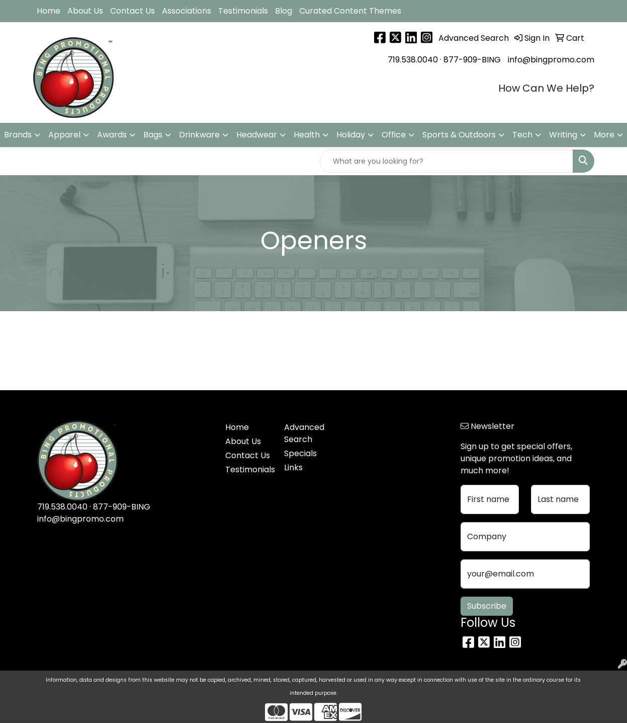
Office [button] (394, 134)
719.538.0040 (413, 59)
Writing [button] (563, 134)
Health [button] (307, 134)
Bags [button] (152, 134)
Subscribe (486, 606)
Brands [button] (18, 134)
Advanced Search (304, 433)
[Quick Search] (446, 161)
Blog (283, 11)
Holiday (350, 134)
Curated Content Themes (350, 11)
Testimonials (243, 11)
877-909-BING (472, 59)
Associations (186, 11)
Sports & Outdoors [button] (459, 134)
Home (48, 11)
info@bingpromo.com (551, 59)
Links (293, 467)
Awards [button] (112, 134)
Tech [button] (522, 134)
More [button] (604, 134)
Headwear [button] (256, 134)
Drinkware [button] (199, 134)
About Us (85, 11)
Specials (300, 453)
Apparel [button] (64, 134)
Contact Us (132, 11)
